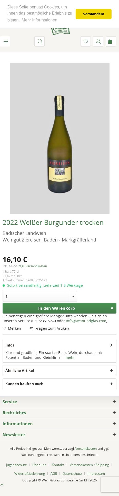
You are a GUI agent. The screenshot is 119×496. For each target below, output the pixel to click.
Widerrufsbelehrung (29, 473)
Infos (9, 345)
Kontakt (58, 465)
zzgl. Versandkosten (32, 266)
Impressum (96, 473)
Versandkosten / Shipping (89, 465)
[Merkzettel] (86, 41)
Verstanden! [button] (93, 14)
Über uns (39, 465)
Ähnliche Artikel (19, 370)
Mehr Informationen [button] (39, 20)
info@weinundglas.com (86, 320)
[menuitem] (5, 41)
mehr (70, 357)
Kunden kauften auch (24, 383)
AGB (54, 473)
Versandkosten (86, 448)
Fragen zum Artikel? (49, 328)
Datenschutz (72, 473)
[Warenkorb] (111, 41)
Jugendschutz (16, 465)
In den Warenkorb (76, 307)
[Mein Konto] (98, 41)
